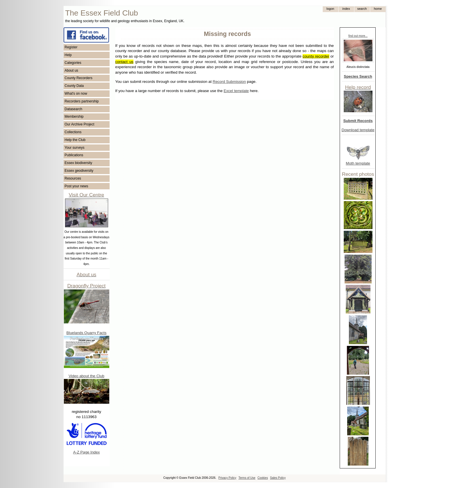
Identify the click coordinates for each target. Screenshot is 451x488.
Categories (73, 63)
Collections (73, 132)
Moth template (358, 163)
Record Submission (229, 81)
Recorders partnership (82, 101)
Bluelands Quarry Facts (86, 333)
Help (68, 55)
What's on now (76, 94)
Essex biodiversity (78, 163)
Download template (358, 130)
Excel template (236, 91)
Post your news (76, 186)
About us (71, 70)
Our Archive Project (79, 124)
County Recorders (79, 78)
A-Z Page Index (86, 452)
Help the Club (75, 140)
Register (71, 47)
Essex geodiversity (79, 171)
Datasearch (73, 109)
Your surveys (75, 148)
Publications (74, 155)
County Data (74, 86)
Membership (74, 117)
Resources (73, 178)
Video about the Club (86, 376)
